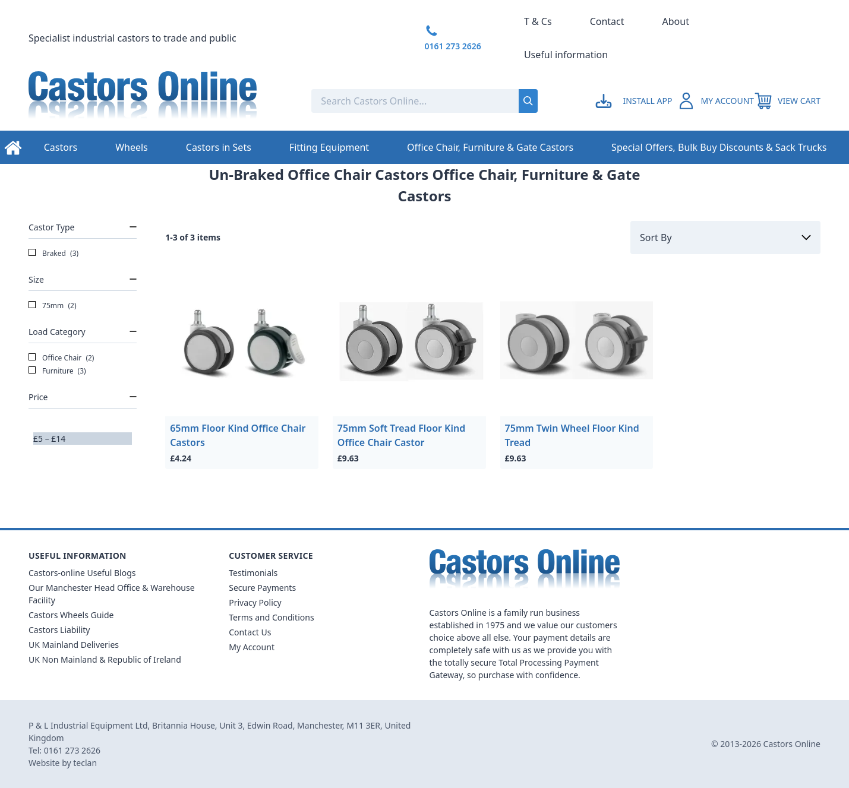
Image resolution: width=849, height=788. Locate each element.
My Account (251, 647)
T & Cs (538, 21)
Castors (60, 147)
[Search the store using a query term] (388, 101)
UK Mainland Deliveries (74, 644)
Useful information (566, 54)
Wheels (131, 147)
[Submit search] (528, 101)
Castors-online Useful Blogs (82, 572)
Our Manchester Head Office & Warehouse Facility (112, 594)
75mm (53, 305)
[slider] (33, 444)
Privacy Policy (255, 602)
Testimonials (253, 572)
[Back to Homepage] (160, 101)
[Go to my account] (635, 100)
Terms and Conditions (271, 617)
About (675, 21)
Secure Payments (262, 587)
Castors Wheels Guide (71, 615)
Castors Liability (59, 629)
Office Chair (61, 358)
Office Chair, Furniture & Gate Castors (490, 147)
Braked (53, 253)
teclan (85, 762)
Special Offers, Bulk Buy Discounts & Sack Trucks (718, 147)
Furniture (57, 371)
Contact (607, 21)
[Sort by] (725, 237)
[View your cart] (787, 100)
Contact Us (250, 632)
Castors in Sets (218, 147)
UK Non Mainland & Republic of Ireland (105, 659)
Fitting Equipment (329, 147)
